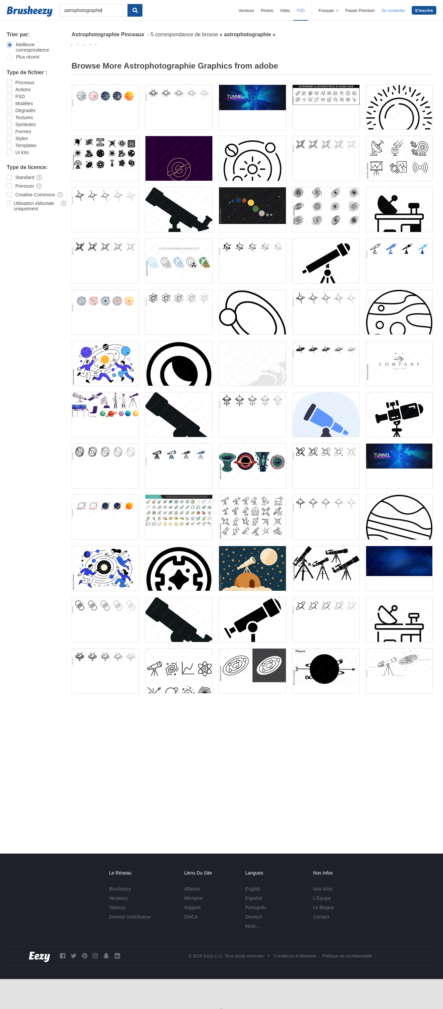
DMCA (191, 916)
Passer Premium (360, 10)
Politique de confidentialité (347, 955)
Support (192, 907)
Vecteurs (246, 10)
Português (256, 907)
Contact (321, 916)
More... (252, 926)
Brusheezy (120, 889)
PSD (301, 10)
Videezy (117, 907)
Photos (267, 10)
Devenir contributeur (130, 916)
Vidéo (285, 10)
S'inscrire (424, 10)
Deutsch (253, 916)
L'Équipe (322, 898)
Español (253, 898)
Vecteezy (118, 898)
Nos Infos (323, 889)
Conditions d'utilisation (295, 955)
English (253, 889)
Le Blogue (323, 907)
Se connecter (393, 10)
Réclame (193, 898)
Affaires (192, 889)
